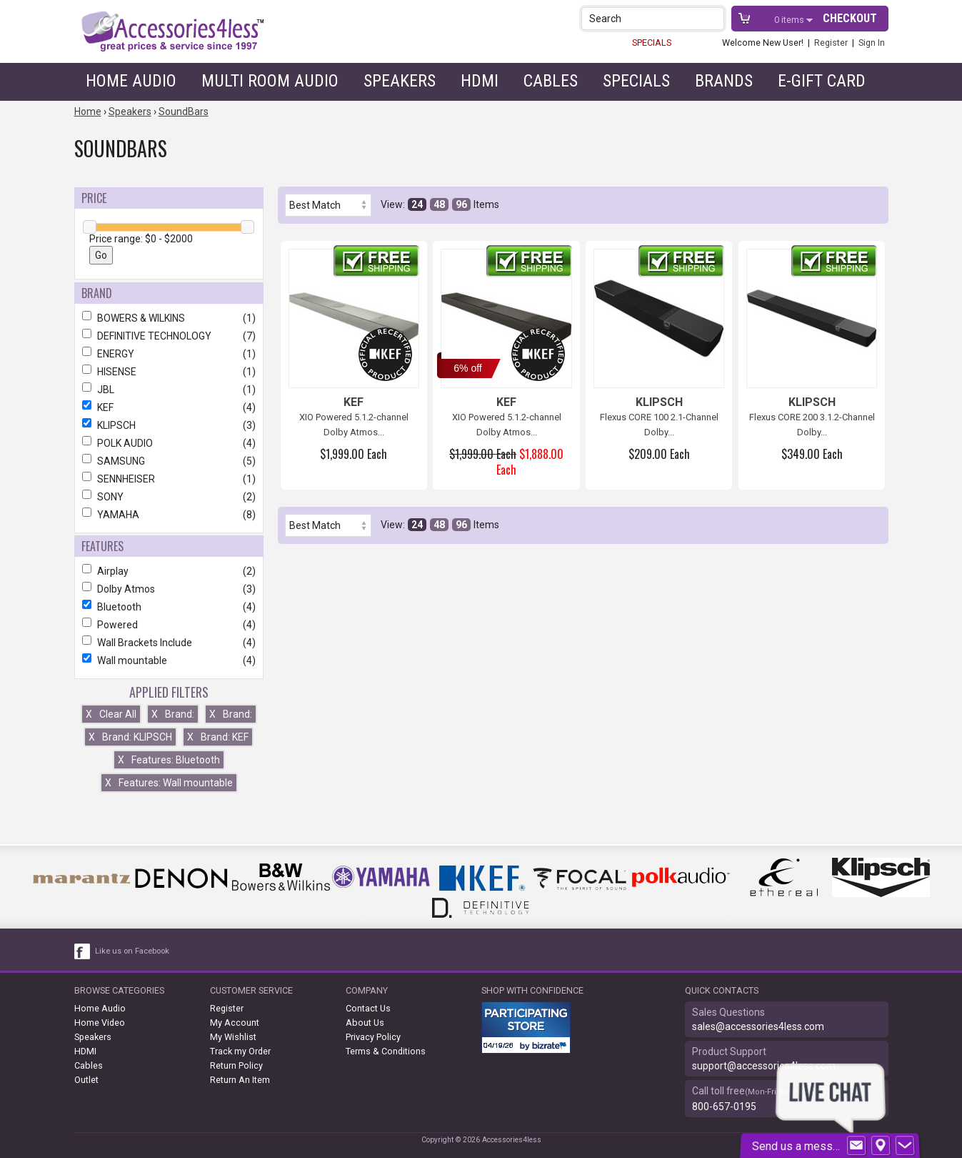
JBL (169, 389)
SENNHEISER (169, 479)
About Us (365, 1022)
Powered (169, 625)
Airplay (169, 571)
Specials (636, 81)
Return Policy (236, 1065)
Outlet (86, 1079)
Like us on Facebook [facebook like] (132, 951)
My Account (234, 1022)
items (790, 19)
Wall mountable (169, 660)
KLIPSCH (169, 425)
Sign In (871, 42)
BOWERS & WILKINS (169, 318)
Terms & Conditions (386, 1051)
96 (461, 204)
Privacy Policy (373, 1036)
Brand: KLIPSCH (130, 737)
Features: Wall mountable (169, 782)
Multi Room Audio (270, 81)
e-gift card (822, 81)
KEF (169, 407)
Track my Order (240, 1051)
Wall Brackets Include (169, 642)
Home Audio (131, 81)
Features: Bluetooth (169, 760)
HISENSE (169, 372)
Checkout (850, 18)
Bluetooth (169, 607)
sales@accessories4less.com (758, 1026)
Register (831, 42)
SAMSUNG (169, 461)
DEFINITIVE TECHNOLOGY (169, 336)
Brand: (172, 714)
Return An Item (240, 1079)
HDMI (479, 81)
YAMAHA (169, 515)
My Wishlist (233, 1036)
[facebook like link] (82, 951)
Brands (724, 81)
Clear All (111, 714)
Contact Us (368, 1008)
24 (417, 204)
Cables (550, 81)
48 (439, 204)
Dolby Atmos (169, 589)
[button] (714, 18)
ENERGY (169, 354)
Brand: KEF (218, 737)
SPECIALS (651, 42)
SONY (169, 497)
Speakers (400, 81)
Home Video (99, 1022)
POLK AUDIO (169, 443)
